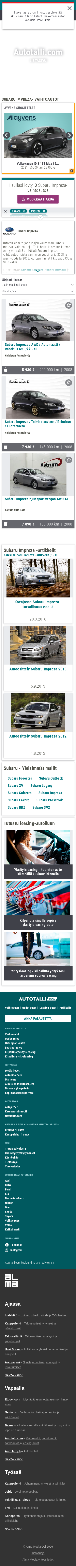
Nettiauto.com (13, 1116)
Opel (8, 1207)
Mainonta (10, 1079)
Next (69, 135)
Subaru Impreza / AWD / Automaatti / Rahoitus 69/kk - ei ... (32, 346)
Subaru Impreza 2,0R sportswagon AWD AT (37, 499)
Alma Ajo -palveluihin (42, 1262)
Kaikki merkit (13, 1229)
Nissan (9, 1202)
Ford (8, 1189)
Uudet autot (29, 1007)
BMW (8, 1185)
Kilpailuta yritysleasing (19, 1056)
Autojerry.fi (12, 1107)
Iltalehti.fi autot (14, 1130)
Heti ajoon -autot (15, 1043)
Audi (8, 1180)
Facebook (16, 1244)
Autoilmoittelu (13, 1075)
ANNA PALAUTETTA (38, 1018)
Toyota (9, 1216)
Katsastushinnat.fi (16, 1111)
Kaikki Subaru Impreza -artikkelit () (30, 555)
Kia (7, 1194)
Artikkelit (65, 1007)
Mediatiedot (12, 1070)
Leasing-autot (48, 1007)
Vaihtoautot (12, 1007)
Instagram (16, 1250)
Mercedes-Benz (14, 1198)
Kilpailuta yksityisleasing (20, 1052)
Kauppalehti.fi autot (17, 1134)
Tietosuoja (11, 1162)
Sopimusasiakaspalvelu (19, 1092)
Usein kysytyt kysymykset (20, 1153)
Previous (6, 135)
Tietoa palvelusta (15, 1148)
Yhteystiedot (12, 1166)
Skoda (9, 1211)
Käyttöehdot (12, 1157)
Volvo (8, 1225)
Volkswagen (12, 1220)
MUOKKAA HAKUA (38, 199)
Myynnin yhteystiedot (17, 1088)
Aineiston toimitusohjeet (19, 1084)
